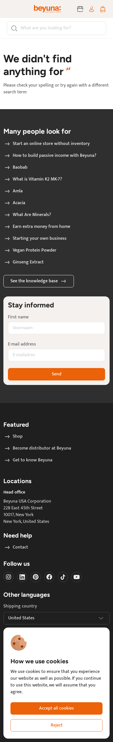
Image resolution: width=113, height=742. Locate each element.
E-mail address (22, 344)
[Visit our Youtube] (76, 577)
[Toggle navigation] (12, 9)
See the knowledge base (38, 281)
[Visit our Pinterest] (36, 577)
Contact (16, 547)
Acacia (14, 203)
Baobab (15, 167)
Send (56, 374)
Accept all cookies (56, 708)
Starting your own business (35, 238)
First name (18, 317)
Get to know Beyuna (28, 460)
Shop (13, 436)
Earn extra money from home (37, 226)
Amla (13, 191)
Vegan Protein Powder (30, 250)
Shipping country (20, 606)
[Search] (56, 28)
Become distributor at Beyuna (37, 448)
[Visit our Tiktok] (63, 577)
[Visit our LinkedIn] (22, 577)
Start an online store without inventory (47, 143)
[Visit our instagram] (8, 577)
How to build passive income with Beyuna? (50, 155)
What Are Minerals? (27, 215)
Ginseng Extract (24, 262)
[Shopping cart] (102, 9)
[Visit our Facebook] (49, 577)
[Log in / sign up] (91, 9)
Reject (57, 725)
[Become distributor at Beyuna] (80, 9)
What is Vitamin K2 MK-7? (33, 179)
